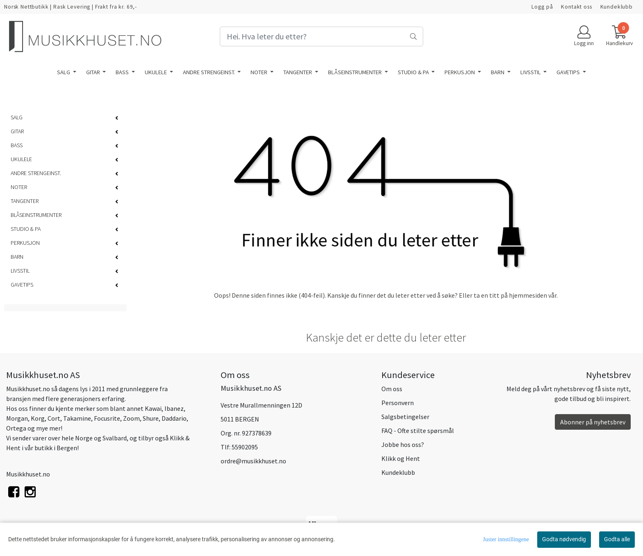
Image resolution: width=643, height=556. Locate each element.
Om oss (391, 389)
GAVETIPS (568, 72)
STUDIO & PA (414, 72)
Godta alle (617, 539)
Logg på (542, 6)
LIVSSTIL (531, 72)
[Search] (321, 36)
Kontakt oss (576, 6)
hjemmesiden (528, 295)
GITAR (93, 72)
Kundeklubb (616, 6)
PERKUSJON (460, 72)
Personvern (397, 403)
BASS (123, 72)
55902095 (245, 447)
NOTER (260, 72)
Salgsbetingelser (405, 416)
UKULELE (156, 72)
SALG (64, 72)
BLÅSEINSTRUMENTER (355, 72)
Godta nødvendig (564, 539)
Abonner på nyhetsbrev (592, 422)
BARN (498, 72)
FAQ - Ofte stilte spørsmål (417, 430)
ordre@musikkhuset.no (253, 461)
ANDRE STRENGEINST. (209, 72)
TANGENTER (298, 72)
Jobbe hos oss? (402, 444)
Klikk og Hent (400, 458)
